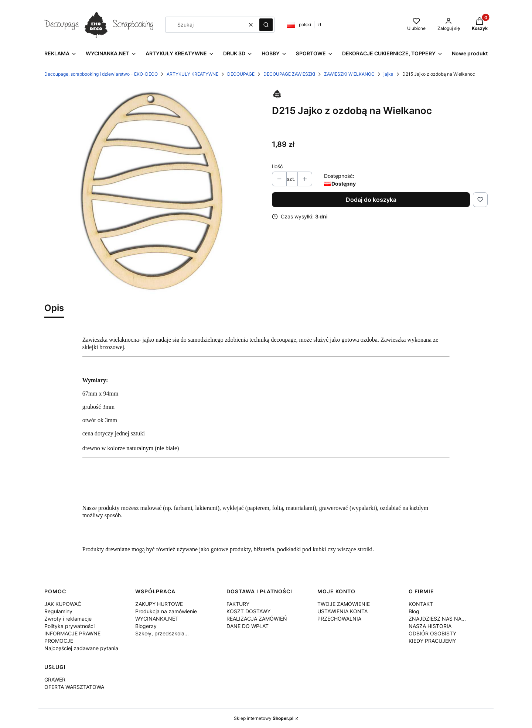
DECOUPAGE (241, 74)
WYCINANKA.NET (156, 618)
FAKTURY (237, 604)
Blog (414, 611)
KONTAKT (421, 604)
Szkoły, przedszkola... (162, 633)
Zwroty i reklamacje (68, 618)
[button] (266, 24)
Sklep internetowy (263, 718)
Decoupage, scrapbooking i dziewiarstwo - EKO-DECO (101, 74)
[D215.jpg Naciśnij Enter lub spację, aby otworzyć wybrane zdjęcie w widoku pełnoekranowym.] (152, 191)
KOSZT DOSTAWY (248, 611)
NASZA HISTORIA (430, 626)
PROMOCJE (58, 641)
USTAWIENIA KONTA (342, 611)
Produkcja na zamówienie (166, 611)
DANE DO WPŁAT (247, 626)
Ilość (277, 166)
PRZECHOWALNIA (339, 618)
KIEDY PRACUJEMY (432, 641)
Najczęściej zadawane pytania (81, 648)
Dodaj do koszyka (371, 199)
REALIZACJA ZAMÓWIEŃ (256, 618)
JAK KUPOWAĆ (62, 604)
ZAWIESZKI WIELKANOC (349, 74)
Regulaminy (58, 611)
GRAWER (54, 679)
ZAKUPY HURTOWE (159, 604)
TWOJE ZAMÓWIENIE (343, 604)
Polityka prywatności (69, 626)
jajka (388, 74)
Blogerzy (146, 626)
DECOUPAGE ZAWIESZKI (289, 74)
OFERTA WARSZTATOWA (74, 687)
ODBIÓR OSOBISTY (432, 633)
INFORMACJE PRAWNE (72, 633)
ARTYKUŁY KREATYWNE (192, 74)
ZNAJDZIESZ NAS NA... (437, 618)
